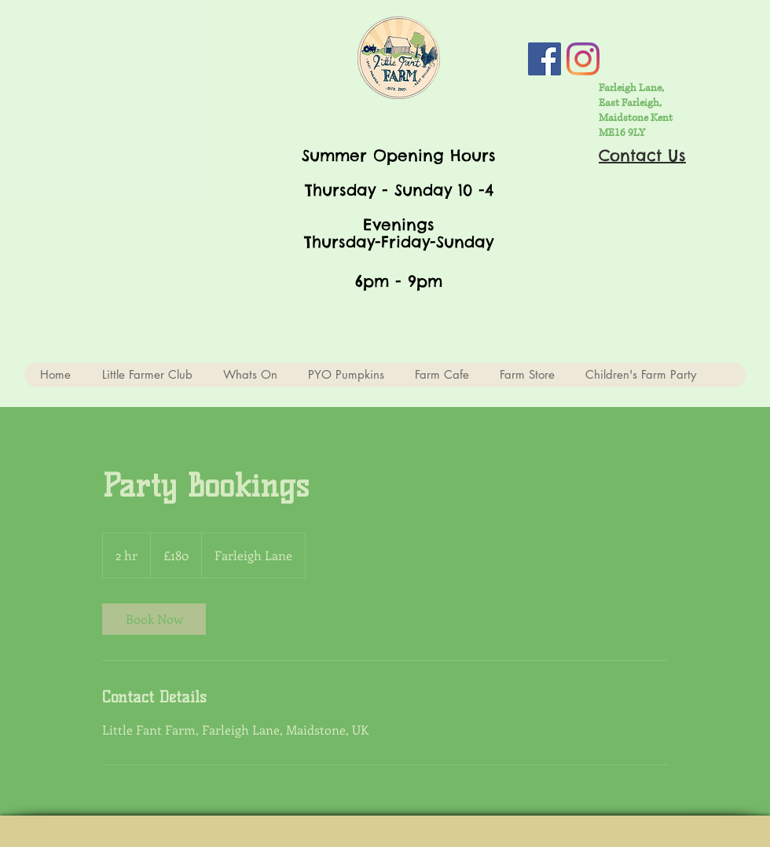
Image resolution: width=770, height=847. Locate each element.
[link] (154, 619)
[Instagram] (583, 58)
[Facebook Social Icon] (544, 58)
